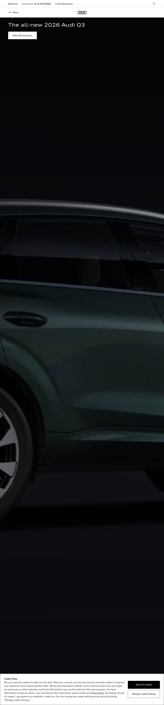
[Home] (82, 12)
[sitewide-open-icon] (154, 4)
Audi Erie (13, 3)
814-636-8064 (42, 3)
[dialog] (82, 689)
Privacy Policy (97, 693)
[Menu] (13, 12)
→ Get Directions (64, 3)
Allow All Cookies (144, 685)
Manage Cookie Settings (144, 694)
